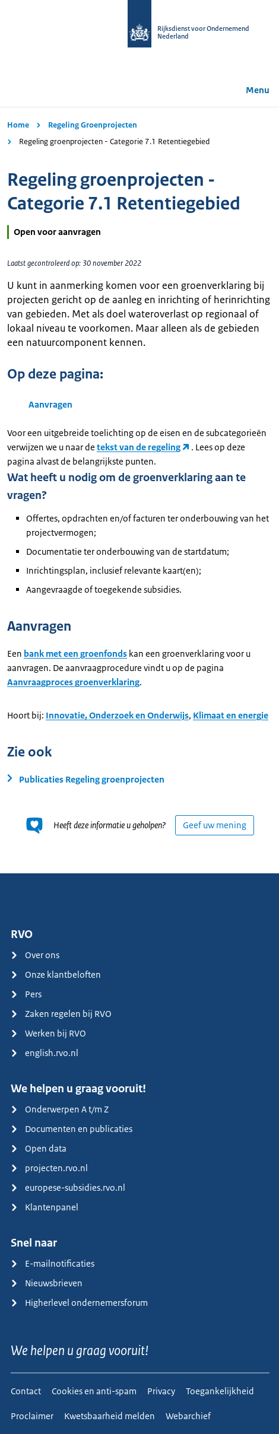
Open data (38, 1148)
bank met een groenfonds (75, 653)
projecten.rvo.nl (49, 1168)
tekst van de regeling (138, 447)
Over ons (35, 955)
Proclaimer (32, 1416)
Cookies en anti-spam (94, 1391)
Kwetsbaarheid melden (109, 1416)
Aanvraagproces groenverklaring (73, 682)
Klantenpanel (44, 1207)
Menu (249, 90)
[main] (139, 490)
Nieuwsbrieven (47, 1283)
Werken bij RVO (48, 1033)
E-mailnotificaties (52, 1263)
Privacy (161, 1391)
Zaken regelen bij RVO (61, 1013)
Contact (26, 1391)
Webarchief (188, 1416)
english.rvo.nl (44, 1052)
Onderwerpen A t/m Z (60, 1109)
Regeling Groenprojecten (92, 125)
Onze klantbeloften (56, 974)
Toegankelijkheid (220, 1391)
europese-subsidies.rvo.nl (68, 1187)
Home (18, 125)
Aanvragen (50, 404)
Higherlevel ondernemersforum (79, 1302)
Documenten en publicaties (71, 1128)
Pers (26, 994)
